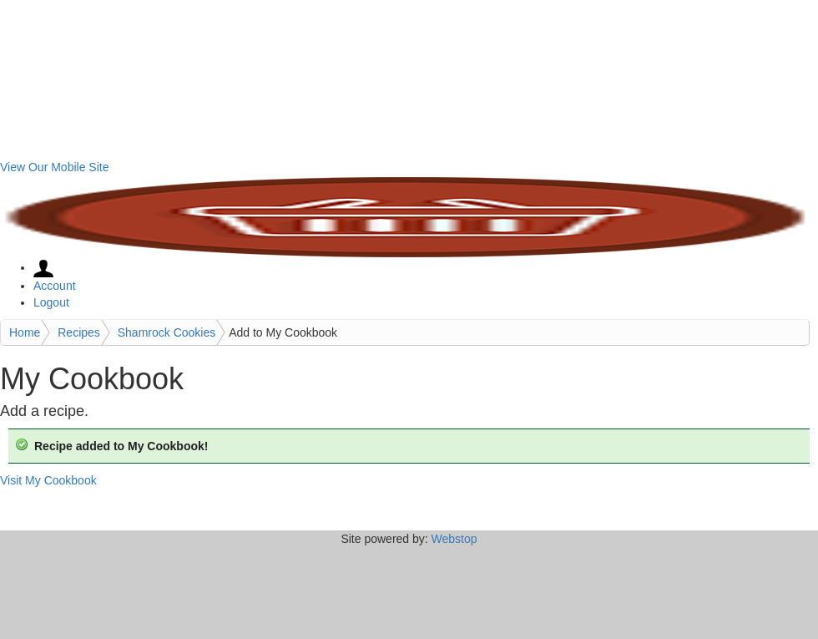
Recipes (79, 332)
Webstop (454, 538)
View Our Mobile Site (54, 167)
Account (54, 285)
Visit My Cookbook (48, 480)
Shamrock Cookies (167, 332)
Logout (51, 302)
